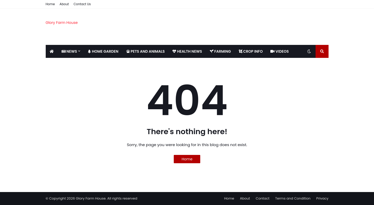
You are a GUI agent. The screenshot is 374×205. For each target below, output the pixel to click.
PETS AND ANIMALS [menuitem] (145, 51)
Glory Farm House (62, 22)
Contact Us (82, 4)
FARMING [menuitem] (220, 51)
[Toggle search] (322, 51)
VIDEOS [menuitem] (279, 51)
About (64, 4)
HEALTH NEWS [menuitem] (187, 51)
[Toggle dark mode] (309, 51)
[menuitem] (52, 51)
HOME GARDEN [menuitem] (103, 51)
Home (50, 4)
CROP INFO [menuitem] (251, 51)
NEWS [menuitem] (69, 51)
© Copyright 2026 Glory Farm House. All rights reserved (91, 198)
